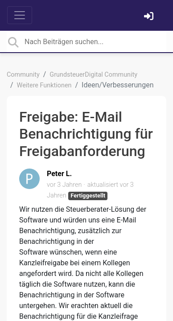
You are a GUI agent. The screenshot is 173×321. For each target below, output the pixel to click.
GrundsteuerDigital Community (93, 74)
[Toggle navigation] (19, 15)
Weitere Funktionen (44, 85)
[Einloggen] (149, 17)
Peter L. (59, 173)
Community (23, 74)
